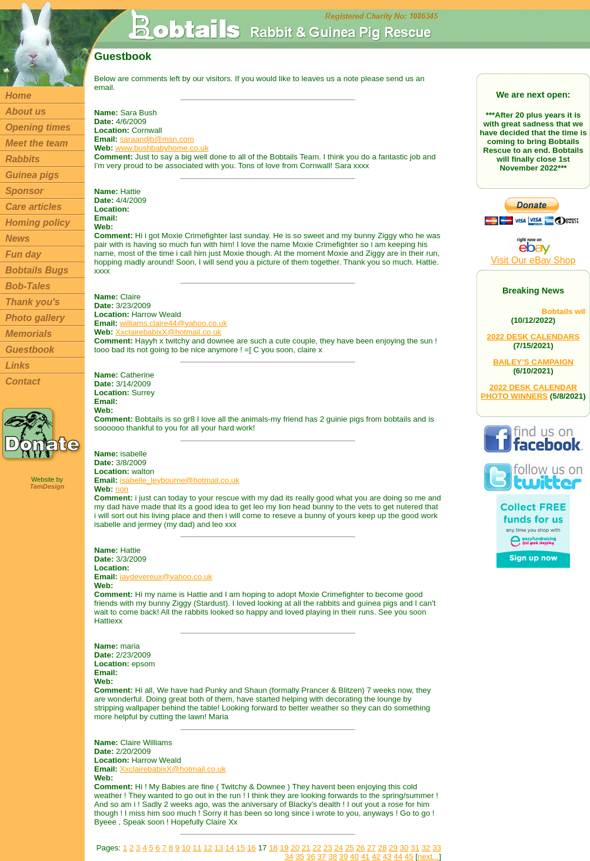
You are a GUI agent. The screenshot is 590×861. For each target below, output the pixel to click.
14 (229, 847)
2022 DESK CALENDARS (533, 336)
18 (273, 847)
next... (428, 856)
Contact (23, 381)
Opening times (38, 127)
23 (328, 847)
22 (316, 847)
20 (295, 847)
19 (284, 847)
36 (310, 856)
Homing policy (37, 223)
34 (289, 856)
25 (349, 847)
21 (306, 847)
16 (251, 847)
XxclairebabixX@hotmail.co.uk (168, 332)
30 (404, 847)
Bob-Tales (28, 286)
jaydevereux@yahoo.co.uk (166, 576)
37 (322, 856)
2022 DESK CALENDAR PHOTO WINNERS (529, 392)
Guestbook (30, 350)
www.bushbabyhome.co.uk (162, 148)
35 (299, 856)
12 (208, 847)
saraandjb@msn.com (157, 139)
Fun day (23, 254)
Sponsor (24, 191)
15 (240, 847)
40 (354, 856)
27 (371, 847)
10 (186, 847)
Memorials (28, 334)
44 (398, 856)
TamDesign (47, 486)
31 (415, 847)
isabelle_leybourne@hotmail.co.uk (179, 480)
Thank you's (32, 302)
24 (338, 847)
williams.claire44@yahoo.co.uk (173, 323)
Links (17, 366)
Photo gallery (35, 318)
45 (409, 856)
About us (25, 111)
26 (360, 847)
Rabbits (22, 159)
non (121, 489)
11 (196, 847)
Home (18, 96)
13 (219, 847)
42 (376, 856)
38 (332, 856)
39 (343, 856)
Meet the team (36, 143)
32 (426, 847)
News (17, 238)
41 (365, 856)
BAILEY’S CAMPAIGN (533, 362)
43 (387, 856)
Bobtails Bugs (37, 270)
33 (436, 847)
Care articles (33, 207)
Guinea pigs (32, 175)
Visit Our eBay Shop (533, 256)
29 (393, 847)
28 (382, 847)
